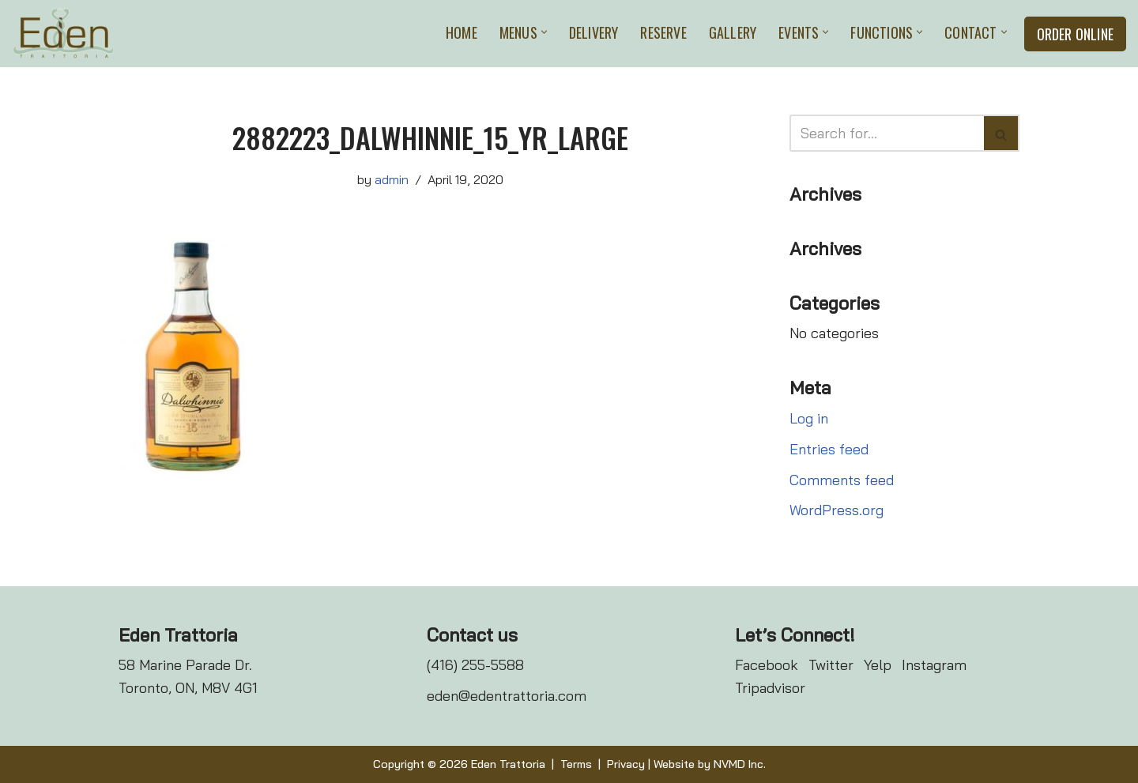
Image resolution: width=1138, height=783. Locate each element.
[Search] (886, 133)
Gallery (732, 32)
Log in (808, 418)
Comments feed (841, 480)
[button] (544, 32)
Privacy (626, 764)
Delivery (594, 32)
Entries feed (829, 449)
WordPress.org (836, 510)
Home (461, 32)
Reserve (663, 32)
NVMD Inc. (740, 764)
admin (392, 179)
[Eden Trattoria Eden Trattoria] (63, 33)
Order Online (1075, 34)
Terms (576, 764)
